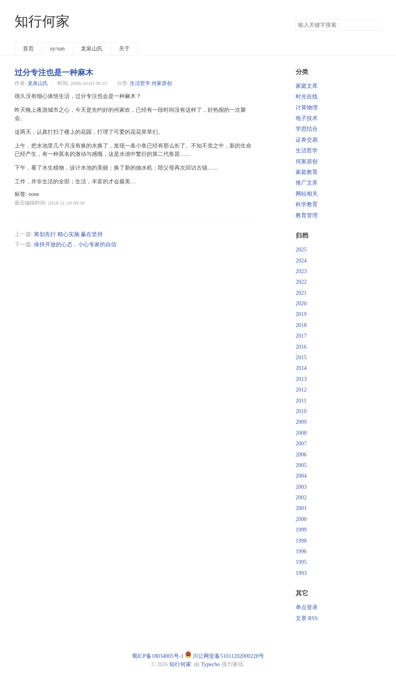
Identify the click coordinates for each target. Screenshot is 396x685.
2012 (301, 390)
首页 (28, 49)
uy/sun (57, 49)
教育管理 (307, 215)
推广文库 (307, 183)
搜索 (375, 25)
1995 (301, 562)
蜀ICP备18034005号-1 (157, 656)
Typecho (210, 664)
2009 (301, 422)
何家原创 (162, 83)
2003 (301, 487)
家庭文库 (307, 86)
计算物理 (307, 108)
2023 (301, 271)
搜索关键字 (295, 19)
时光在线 (307, 97)
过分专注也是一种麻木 (54, 72)
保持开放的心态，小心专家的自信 (75, 244)
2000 (301, 519)
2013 (301, 379)
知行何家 (42, 21)
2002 (301, 497)
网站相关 (307, 194)
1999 (301, 530)
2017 (301, 336)
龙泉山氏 (92, 49)
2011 (301, 401)
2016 (301, 347)
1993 (301, 573)
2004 (301, 476)
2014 (301, 368)
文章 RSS (307, 618)
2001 (301, 508)
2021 (301, 293)
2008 (301, 433)
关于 (124, 49)
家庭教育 (307, 172)
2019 (301, 314)
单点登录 (307, 607)
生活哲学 (140, 83)
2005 (301, 465)
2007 (301, 444)
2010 (301, 411)
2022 (301, 282)
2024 (301, 261)
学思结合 (307, 129)
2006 (301, 455)
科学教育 (307, 204)
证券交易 (307, 140)
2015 (301, 357)
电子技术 (307, 118)
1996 (301, 551)
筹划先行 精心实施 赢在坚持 (68, 234)
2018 (301, 325)
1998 (301, 541)
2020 (301, 303)
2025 (301, 250)
